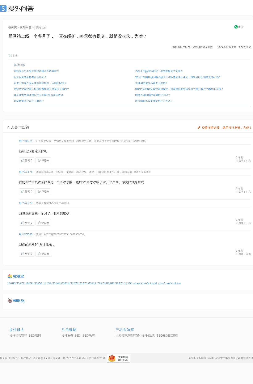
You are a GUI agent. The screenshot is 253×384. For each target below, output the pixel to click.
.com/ (162, 283)
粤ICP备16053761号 (93, 358)
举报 (12, 55)
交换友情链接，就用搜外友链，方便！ (224, 127)
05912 (92, 283)
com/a (145, 283)
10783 (11, 283)
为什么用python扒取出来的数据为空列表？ (159, 71)
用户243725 (25, 203)
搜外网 (12, 27)
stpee (137, 283)
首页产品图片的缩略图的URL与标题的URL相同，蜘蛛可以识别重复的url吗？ (178, 77)
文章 (34, 213)
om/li (169, 283)
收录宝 (18, 276)
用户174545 (25, 234)
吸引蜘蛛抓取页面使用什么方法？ (154, 100)
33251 (38, 283)
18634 (29, 283)
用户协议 (26, 358)
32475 (119, 283)
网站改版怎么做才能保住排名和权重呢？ (36, 71)
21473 (83, 283)
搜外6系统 (148, 335)
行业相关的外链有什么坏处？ (30, 77)
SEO (18, 8)
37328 (74, 283)
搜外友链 (67, 335)
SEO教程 (89, 335)
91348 (56, 283)
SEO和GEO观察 (167, 335)
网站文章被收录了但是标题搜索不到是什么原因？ (41, 89)
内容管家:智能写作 (127, 335)
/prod (154, 283)
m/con (177, 283)
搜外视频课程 (18, 335)
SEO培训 (35, 335)
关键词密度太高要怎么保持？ (151, 83)
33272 (20, 283)
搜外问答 (25, 27)
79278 (101, 283)
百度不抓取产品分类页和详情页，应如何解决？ (40, 83)
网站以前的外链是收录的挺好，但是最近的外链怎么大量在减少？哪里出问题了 (179, 89)
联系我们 (14, 358)
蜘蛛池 (18, 301)
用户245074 (25, 172)
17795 (128, 283)
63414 (65, 283)
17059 (47, 283)
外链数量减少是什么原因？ (29, 100)
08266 (110, 283)
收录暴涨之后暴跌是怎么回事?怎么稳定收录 (38, 95)
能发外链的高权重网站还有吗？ (152, 95)
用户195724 (25, 141)
